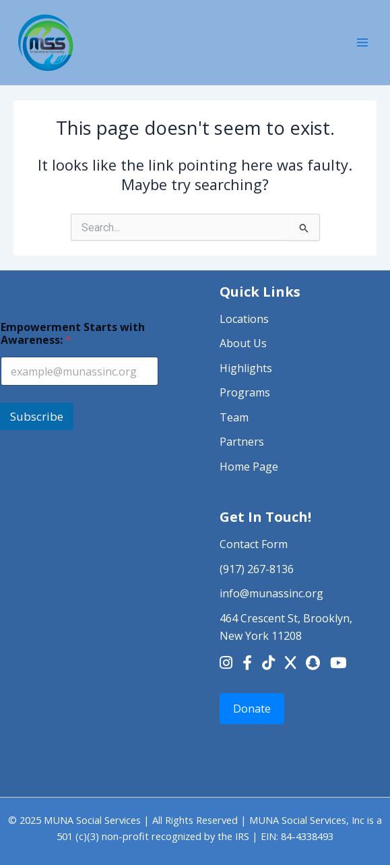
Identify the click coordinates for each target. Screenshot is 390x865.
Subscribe (36, 416)
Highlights (246, 368)
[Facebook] (247, 664)
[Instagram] (226, 664)
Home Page (249, 466)
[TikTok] (268, 664)
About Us (243, 343)
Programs (245, 392)
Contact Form (254, 544)
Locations (244, 318)
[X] (290, 664)
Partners (242, 441)
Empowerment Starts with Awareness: (73, 334)
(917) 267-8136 (257, 569)
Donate (252, 708)
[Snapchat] (313, 664)
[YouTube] (338, 664)
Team (234, 417)
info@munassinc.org (271, 593)
